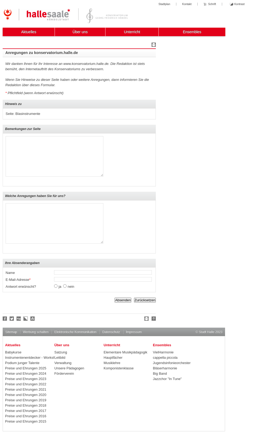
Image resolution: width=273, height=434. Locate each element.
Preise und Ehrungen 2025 (25, 368)
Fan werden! (5, 318)
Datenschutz (111, 332)
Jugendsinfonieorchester (172, 363)
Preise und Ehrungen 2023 (25, 379)
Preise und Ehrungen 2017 (25, 411)
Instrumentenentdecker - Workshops (29, 358)
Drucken (153, 45)
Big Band (160, 373)
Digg (19, 318)
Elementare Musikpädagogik (125, 352)
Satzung (60, 352)
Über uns (80, 32)
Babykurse (13, 352)
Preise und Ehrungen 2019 (25, 400)
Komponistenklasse (119, 368)
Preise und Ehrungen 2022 (25, 384)
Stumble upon (32, 318)
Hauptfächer (113, 358)
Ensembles (192, 32)
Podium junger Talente (22, 363)
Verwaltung (62, 363)
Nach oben (153, 319)
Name (10, 273)
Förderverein (64, 373)
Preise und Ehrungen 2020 (25, 395)
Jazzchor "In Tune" (167, 379)
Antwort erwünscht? (21, 287)
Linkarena (25, 318)
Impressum (134, 332)
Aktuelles (28, 32)
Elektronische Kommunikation (75, 332)
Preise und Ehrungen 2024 (25, 373)
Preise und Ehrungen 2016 (25, 416)
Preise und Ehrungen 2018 (25, 405)
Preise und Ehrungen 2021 (25, 389)
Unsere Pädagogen (69, 368)
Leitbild (59, 358)
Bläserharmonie (165, 368)
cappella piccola (165, 358)
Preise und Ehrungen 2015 (25, 421)
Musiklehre (112, 363)
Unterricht (132, 32)
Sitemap (11, 332)
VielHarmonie (163, 352)
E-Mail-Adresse (18, 280)
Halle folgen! (12, 318)
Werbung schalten (35, 332)
